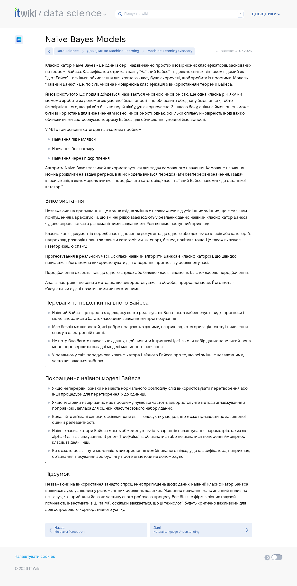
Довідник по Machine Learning (114, 51)
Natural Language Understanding (201, 530)
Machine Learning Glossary (169, 51)
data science (74, 13)
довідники (266, 14)
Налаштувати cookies (35, 557)
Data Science (69, 51)
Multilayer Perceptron (96, 530)
